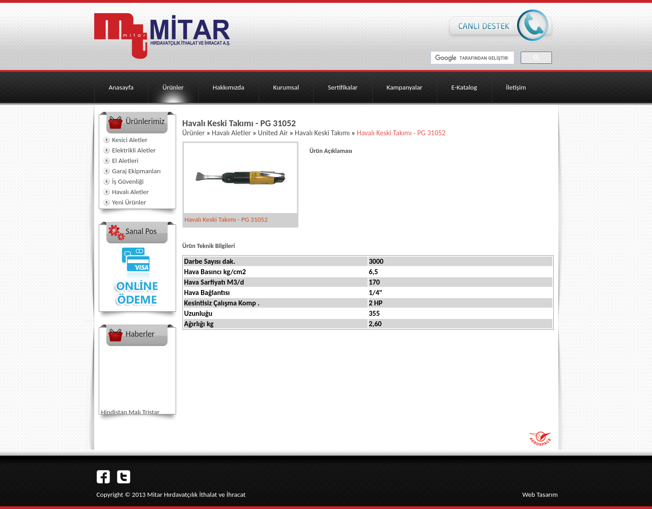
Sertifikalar (343, 87)
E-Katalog (464, 87)
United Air (273, 132)
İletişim (516, 87)
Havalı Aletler (130, 192)
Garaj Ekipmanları (136, 171)
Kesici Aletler (130, 140)
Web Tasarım (540, 494)
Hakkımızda (228, 87)
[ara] (471, 58)
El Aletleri (125, 161)
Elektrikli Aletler (134, 150)
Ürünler (173, 87)
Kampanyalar (404, 87)
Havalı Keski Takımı (321, 132)
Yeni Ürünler (129, 202)
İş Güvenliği (128, 181)
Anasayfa (121, 87)
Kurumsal (286, 87)
